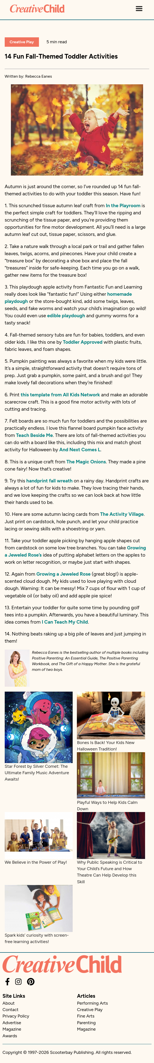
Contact (10, 1009)
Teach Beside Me (34, 435)
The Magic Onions (86, 462)
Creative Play (22, 42)
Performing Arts (92, 1003)
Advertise (11, 1022)
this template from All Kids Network (60, 395)
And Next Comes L (79, 449)
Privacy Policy (15, 1015)
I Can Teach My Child (65, 622)
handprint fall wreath (49, 481)
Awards (9, 1035)
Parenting (86, 1022)
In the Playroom (123, 205)
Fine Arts (85, 1015)
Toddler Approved (83, 342)
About (8, 1003)
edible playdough (66, 315)
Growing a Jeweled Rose (63, 574)
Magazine (11, 1029)
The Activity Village (122, 514)
